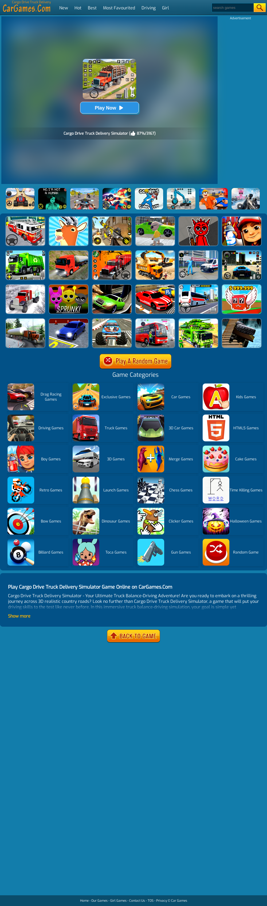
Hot (77, 8)
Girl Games (118, 901)
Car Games (179, 901)
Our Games (99, 901)
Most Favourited (119, 8)
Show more (19, 616)
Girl (165, 8)
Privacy (161, 901)
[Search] (232, 7)
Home (84, 901)
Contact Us (137, 901)
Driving (149, 8)
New (63, 8)
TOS (151, 901)
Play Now (109, 107)
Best (92, 8)
